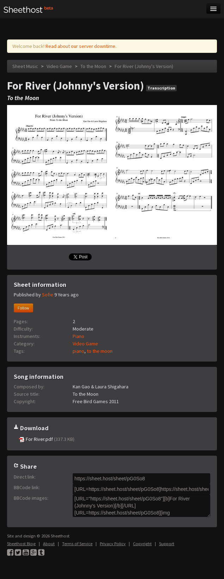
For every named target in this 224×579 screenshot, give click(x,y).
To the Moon (93, 66)
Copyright (142, 543)
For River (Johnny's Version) (144, 66)
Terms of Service (77, 543)
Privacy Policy (113, 543)
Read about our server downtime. (81, 46)
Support (166, 543)
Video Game (59, 66)
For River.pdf (46, 439)
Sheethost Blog (21, 543)
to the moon (100, 351)
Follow (23, 307)
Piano (78, 336)
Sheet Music (25, 66)
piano (78, 351)
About (49, 543)
